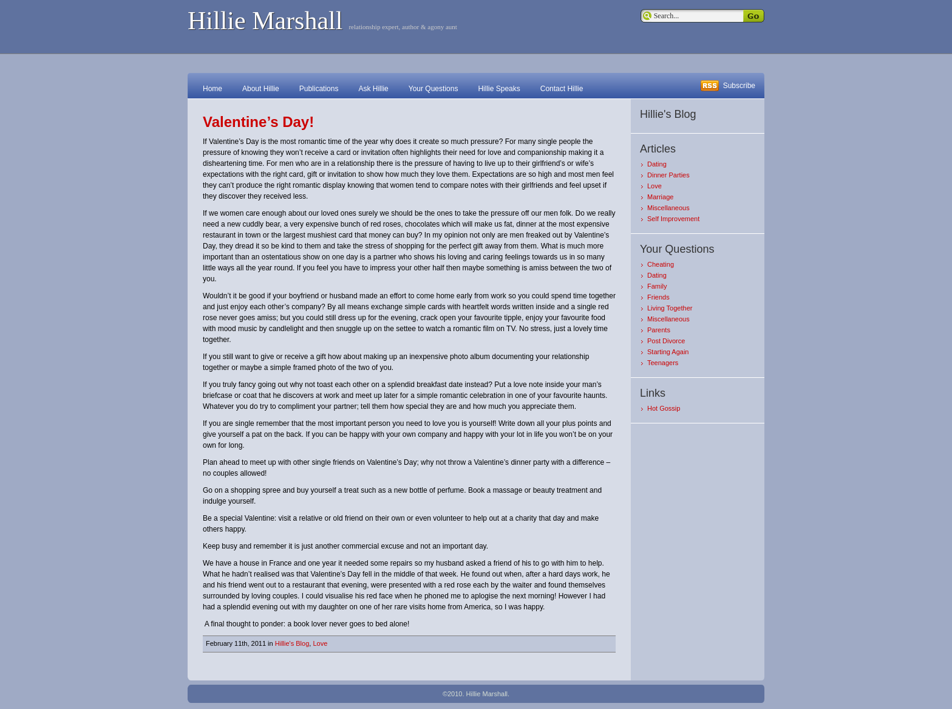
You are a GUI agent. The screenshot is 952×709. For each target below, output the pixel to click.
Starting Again (668, 351)
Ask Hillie (373, 88)
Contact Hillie (561, 88)
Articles (658, 149)
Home (212, 88)
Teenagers (662, 362)
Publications (319, 88)
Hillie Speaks (499, 88)
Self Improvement (673, 218)
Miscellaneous (668, 207)
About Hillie (260, 88)
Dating (657, 164)
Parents (658, 330)
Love (320, 643)
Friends (658, 297)
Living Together (669, 308)
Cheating (660, 264)
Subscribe (739, 85)
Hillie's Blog (292, 643)
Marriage (660, 196)
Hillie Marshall (265, 21)
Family (657, 286)
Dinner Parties (668, 175)
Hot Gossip (663, 408)
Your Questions (433, 88)
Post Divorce (666, 340)
